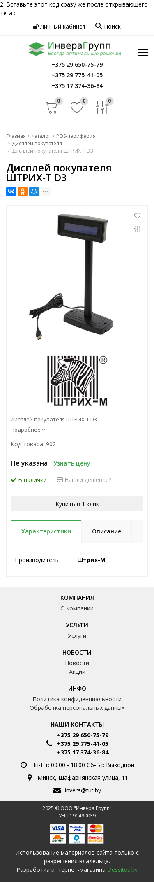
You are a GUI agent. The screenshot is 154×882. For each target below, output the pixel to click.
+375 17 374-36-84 (82, 752)
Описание (106, 531)
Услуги (77, 625)
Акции (77, 671)
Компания (77, 597)
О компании (77, 608)
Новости (77, 652)
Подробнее (28, 429)
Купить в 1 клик (77, 504)
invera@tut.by (83, 790)
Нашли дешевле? (84, 480)
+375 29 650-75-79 (82, 735)
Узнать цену (71, 463)
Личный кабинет (59, 26)
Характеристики (46, 531)
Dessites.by (122, 869)
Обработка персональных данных (77, 707)
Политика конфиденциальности (77, 699)
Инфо (77, 688)
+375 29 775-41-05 (82, 743)
